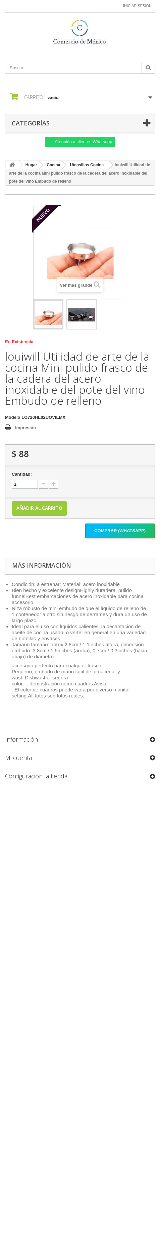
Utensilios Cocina (87, 165)
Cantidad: (22, 474)
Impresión (25, 427)
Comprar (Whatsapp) (120, 530)
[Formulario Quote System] (80, 993)
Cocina (53, 165)
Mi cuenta (18, 758)
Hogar (31, 165)
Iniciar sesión (137, 6)
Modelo (12, 417)
